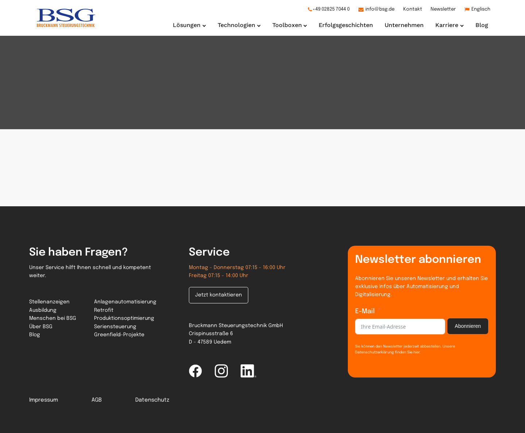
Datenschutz (152, 400)
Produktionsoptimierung (124, 318)
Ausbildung (43, 310)
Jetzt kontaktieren (218, 295)
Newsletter (443, 9)
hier (416, 352)
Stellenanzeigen (49, 301)
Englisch (480, 9)
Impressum (43, 400)
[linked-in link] (248, 371)
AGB (97, 400)
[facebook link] (195, 371)
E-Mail (365, 311)
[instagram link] (221, 371)
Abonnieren (468, 326)
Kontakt (412, 9)
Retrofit (103, 310)
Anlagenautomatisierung (125, 301)
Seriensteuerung (115, 326)
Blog (34, 334)
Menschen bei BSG (52, 318)
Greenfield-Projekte (119, 334)
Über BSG (40, 326)
